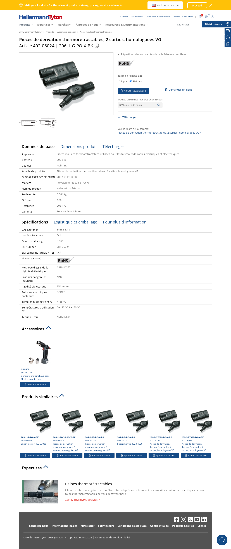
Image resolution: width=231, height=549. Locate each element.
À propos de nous (87, 24)
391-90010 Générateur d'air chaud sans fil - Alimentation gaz (35, 359)
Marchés (63, 24)
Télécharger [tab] (113, 146)
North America (165, 5)
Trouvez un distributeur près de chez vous (140, 99)
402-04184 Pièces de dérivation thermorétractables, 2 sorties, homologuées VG (164, 429)
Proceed (197, 5)
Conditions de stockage (132, 525)
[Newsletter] (228, 31)
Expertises (43, 24)
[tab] (115, 330)
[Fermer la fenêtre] (211, 5)
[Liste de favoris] (228, 44)
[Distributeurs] (228, 24)
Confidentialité (159, 525)
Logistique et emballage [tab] (75, 222)
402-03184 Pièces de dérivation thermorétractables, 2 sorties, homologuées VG (67, 429)
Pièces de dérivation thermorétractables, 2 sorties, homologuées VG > (159, 132)
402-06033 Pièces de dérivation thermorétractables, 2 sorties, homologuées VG (196, 429)
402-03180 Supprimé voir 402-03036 (35, 425)
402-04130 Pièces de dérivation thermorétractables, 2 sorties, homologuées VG (100, 429)
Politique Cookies (183, 525)
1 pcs (124, 81)
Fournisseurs (106, 525)
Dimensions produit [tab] (78, 146)
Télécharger (127, 117)
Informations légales (64, 525)
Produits (24, 24)
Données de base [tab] (38, 146)
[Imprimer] (228, 37)
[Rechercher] (193, 24)
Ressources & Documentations (125, 24)
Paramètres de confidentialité (112, 537)
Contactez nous (38, 525)
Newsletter (87, 525)
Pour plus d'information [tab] (125, 222)
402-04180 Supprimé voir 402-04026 (132, 425)
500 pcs (137, 81)
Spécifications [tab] (35, 222)
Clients (201, 525)
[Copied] (97, 46)
